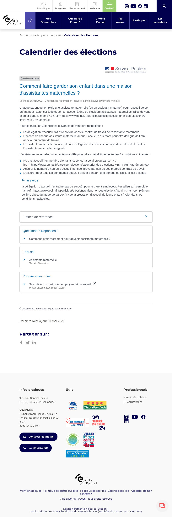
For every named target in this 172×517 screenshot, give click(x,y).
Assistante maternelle (43, 259)
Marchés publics (136, 397)
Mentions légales (30, 490)
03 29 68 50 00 (35, 447)
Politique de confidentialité (60, 490)
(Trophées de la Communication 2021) (120, 511)
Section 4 (103, 508)
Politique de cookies (93, 490)
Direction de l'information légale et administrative (47, 308)
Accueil (24, 35)
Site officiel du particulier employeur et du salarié (62, 284)
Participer (39, 35)
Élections (55, 35)
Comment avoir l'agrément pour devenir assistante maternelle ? (69, 238)
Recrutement (134, 401)
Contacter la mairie (38, 436)
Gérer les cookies (118, 490)
